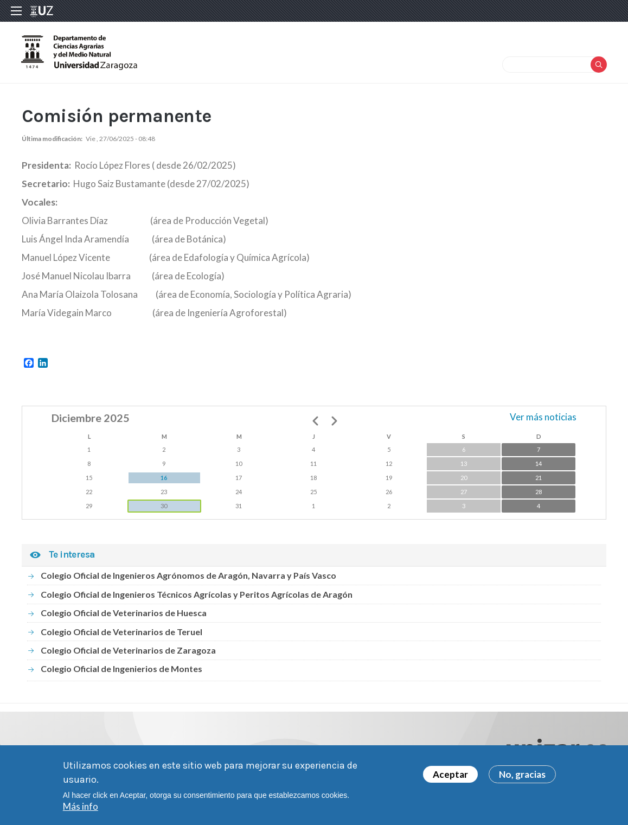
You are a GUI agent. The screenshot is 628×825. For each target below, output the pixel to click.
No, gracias (522, 774)
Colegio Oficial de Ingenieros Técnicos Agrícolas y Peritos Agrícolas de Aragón (197, 596)
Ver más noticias (543, 418)
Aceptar (450, 774)
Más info (80, 806)
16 (164, 479)
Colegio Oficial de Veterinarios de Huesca (124, 614)
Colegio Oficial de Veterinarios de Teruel (121, 633)
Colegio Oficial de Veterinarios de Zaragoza (128, 652)
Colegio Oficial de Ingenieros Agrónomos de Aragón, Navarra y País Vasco (188, 577)
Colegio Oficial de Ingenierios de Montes (121, 670)
